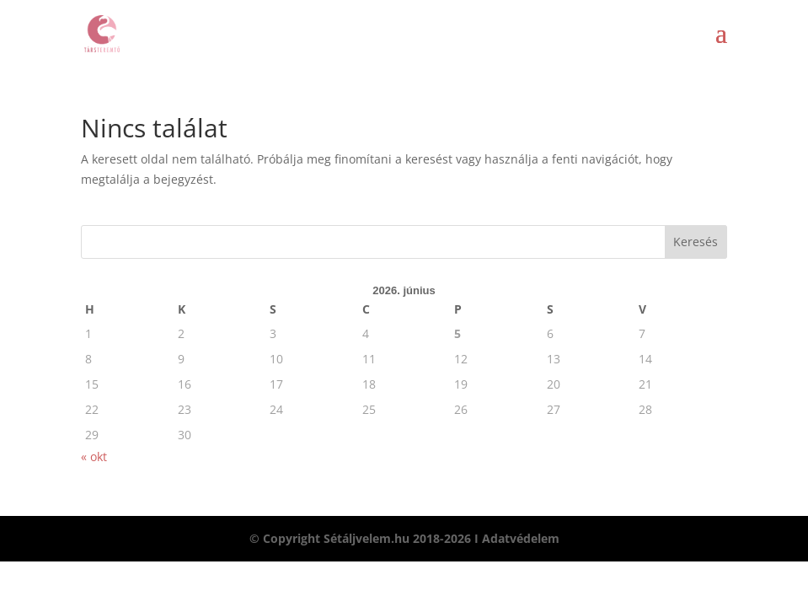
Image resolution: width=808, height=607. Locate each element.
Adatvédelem (520, 538)
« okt (94, 457)
